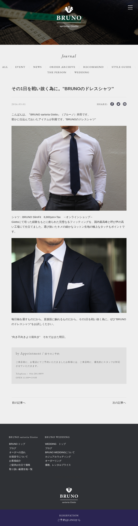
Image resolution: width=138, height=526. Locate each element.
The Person (56, 72)
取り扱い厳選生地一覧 (21, 469)
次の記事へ (119, 402)
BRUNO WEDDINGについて (60, 452)
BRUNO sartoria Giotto (69, 477)
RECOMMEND (93, 67)
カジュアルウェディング (58, 456)
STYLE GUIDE (121, 67)
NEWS (37, 67)
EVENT (20, 67)
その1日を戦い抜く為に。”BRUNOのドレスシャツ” (63, 88)
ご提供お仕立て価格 (19, 465)
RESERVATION (69, 518)
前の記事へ (19, 402)
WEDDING (81, 72)
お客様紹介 (15, 460)
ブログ (12, 448)
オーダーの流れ (17, 452)
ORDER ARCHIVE (62, 67)
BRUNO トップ (17, 444)
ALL (5, 67)
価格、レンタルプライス (58, 465)
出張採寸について (18, 456)
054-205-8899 (36, 373)
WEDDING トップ (55, 444)
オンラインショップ (78, 217)
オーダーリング (53, 460)
